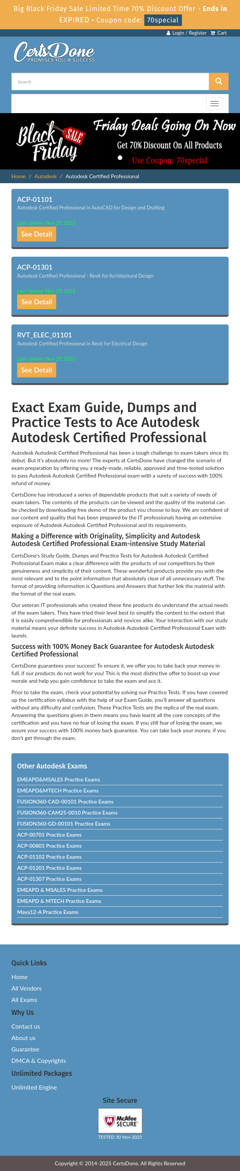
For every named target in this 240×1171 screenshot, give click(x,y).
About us (23, 1037)
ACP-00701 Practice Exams (49, 834)
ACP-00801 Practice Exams (49, 845)
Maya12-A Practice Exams (48, 912)
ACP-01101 (35, 199)
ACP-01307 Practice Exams (49, 878)
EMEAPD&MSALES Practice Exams (58, 779)
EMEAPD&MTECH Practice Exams (58, 790)
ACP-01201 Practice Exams (49, 867)
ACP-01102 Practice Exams (49, 856)
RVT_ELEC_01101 (44, 335)
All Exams (24, 999)
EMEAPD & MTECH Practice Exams (59, 901)
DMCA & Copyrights (38, 1060)
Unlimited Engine (34, 1087)
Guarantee (25, 1049)
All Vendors (26, 988)
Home (18, 176)
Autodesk (46, 176)
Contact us (25, 1026)
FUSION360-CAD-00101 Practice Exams (65, 801)
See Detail (36, 234)
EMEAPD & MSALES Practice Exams (60, 890)
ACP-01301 (35, 267)
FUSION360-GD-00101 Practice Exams (63, 823)
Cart (218, 33)
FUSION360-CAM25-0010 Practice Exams (67, 812)
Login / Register (187, 33)
